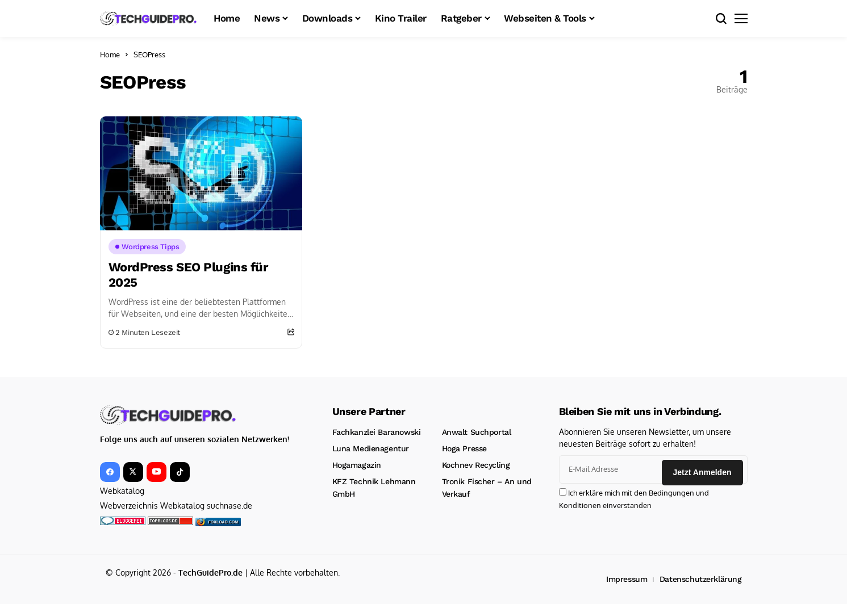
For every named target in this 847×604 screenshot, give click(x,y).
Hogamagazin (356, 464)
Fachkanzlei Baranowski (376, 432)
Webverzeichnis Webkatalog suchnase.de (176, 505)
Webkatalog (122, 491)
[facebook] (110, 472)
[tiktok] (180, 472)
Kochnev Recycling (476, 464)
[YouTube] (156, 472)
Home (110, 54)
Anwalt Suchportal (476, 432)
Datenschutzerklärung (701, 579)
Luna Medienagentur (370, 448)
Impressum (626, 579)
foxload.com (223, 522)
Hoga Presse (464, 448)
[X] (133, 472)
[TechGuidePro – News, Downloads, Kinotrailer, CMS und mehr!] (148, 18)
